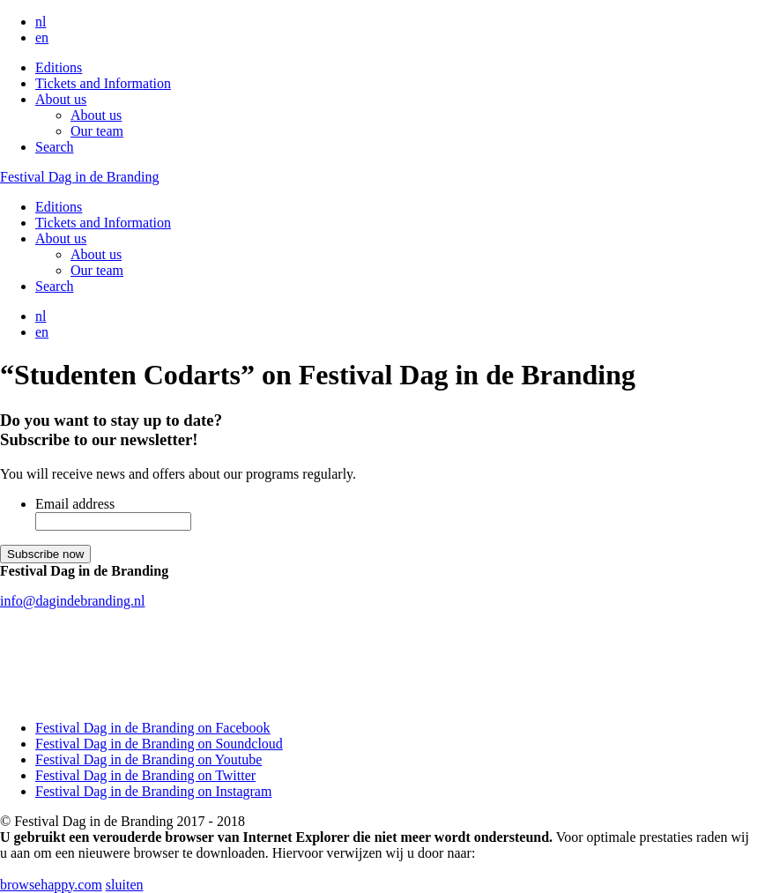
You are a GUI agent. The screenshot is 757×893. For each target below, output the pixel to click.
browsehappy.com (51, 884)
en (41, 37)
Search (54, 146)
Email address (75, 503)
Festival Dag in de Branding (79, 176)
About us (60, 99)
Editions (58, 67)
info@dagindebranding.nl (72, 600)
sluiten (125, 884)
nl (40, 21)
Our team (97, 130)
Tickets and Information (103, 83)
